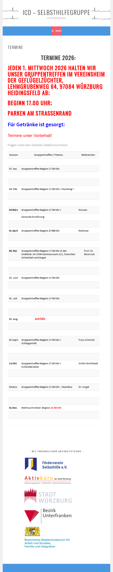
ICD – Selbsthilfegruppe (56, 12)
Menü (58, 30)
